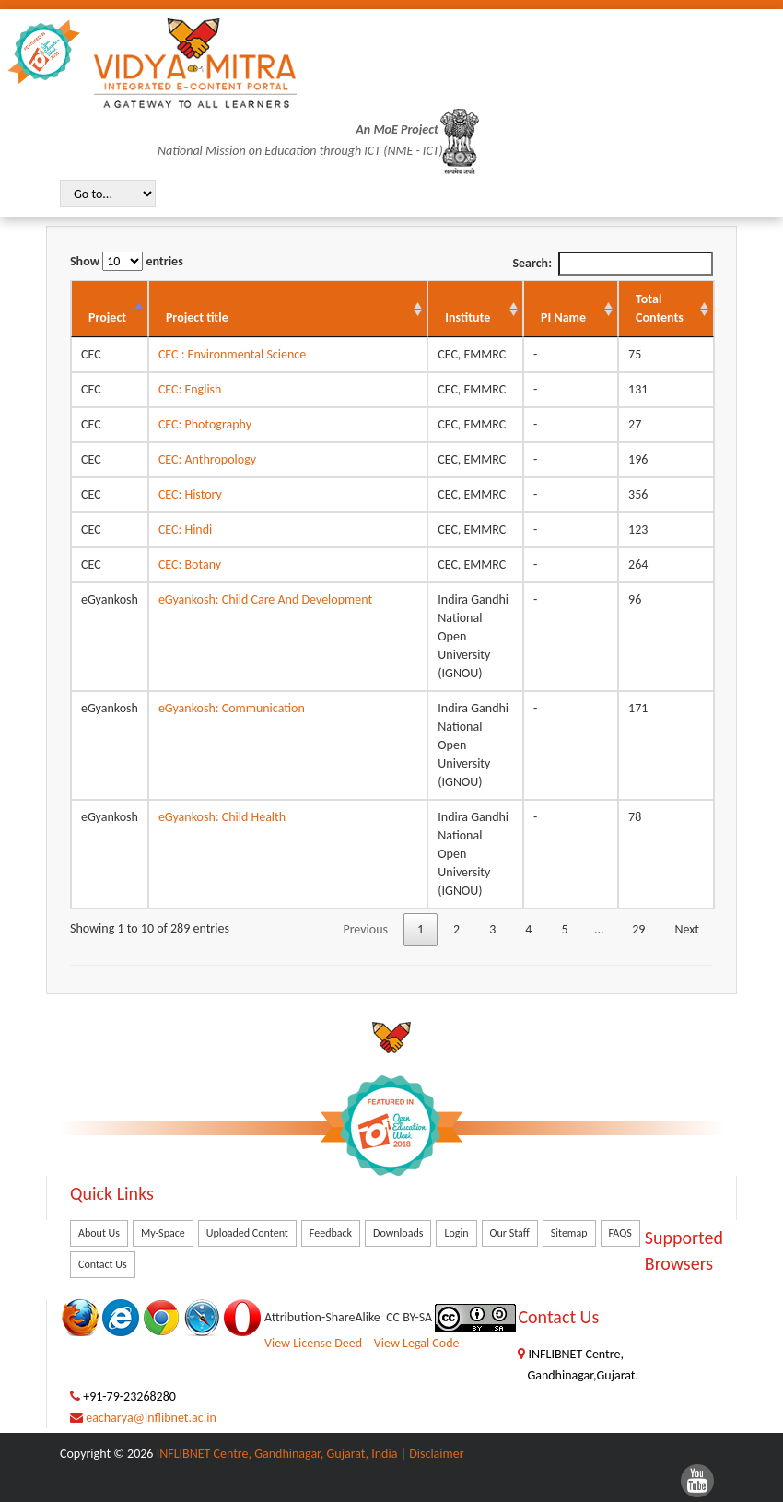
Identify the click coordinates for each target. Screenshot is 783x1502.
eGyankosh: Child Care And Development (265, 599)
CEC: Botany (189, 564)
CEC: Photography (204, 424)
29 (638, 929)
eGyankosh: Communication (231, 708)
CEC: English (190, 389)
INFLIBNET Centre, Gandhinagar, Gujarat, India (277, 1453)
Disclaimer (436, 1453)
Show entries (126, 261)
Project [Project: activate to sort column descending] (107, 317)
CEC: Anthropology (207, 459)
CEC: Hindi (185, 529)
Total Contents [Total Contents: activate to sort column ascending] (660, 308)
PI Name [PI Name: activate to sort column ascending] (563, 317)
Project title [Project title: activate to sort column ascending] (197, 317)
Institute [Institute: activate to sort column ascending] (467, 317)
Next (686, 929)
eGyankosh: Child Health (222, 817)
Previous (365, 929)
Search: (612, 264)
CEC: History (190, 494)
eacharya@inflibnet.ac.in (151, 1418)
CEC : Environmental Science (232, 354)
